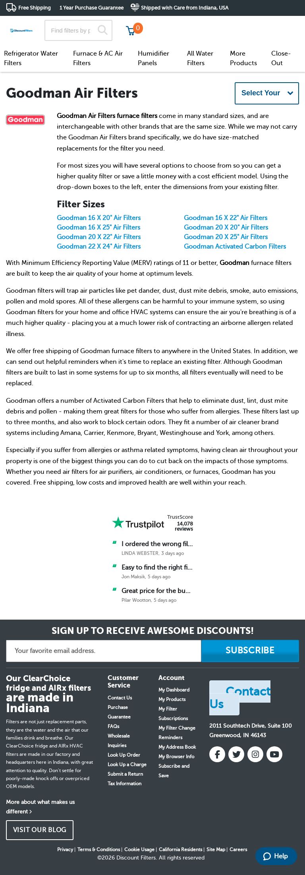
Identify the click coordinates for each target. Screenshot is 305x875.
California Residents (180, 849)
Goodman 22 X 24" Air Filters (99, 246)
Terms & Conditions (98, 849)
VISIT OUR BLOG (40, 830)
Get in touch (282, 24)
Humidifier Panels (153, 58)
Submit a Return (125, 774)
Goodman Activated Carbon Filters (235, 246)
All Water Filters (200, 58)
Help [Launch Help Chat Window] (275, 856)
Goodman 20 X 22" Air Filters (99, 237)
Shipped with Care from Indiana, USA (184, 8)
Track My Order (172, 24)
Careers (238, 849)
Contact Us (120, 698)
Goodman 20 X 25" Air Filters (226, 237)
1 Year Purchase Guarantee (92, 8)
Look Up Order (124, 755)
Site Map (216, 849)
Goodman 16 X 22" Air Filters (225, 218)
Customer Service (229, 24)
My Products (171, 699)
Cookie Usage (139, 849)
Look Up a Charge (127, 764)
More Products (243, 58)
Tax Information (124, 783)
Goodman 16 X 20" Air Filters (99, 218)
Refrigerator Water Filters (31, 58)
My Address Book (177, 747)
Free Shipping (34, 8)
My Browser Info (176, 756)
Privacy (65, 849)
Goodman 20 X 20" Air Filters (226, 227)
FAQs (113, 726)
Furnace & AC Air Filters (98, 58)
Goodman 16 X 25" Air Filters (98, 227)
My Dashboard (173, 690)
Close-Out (281, 58)
